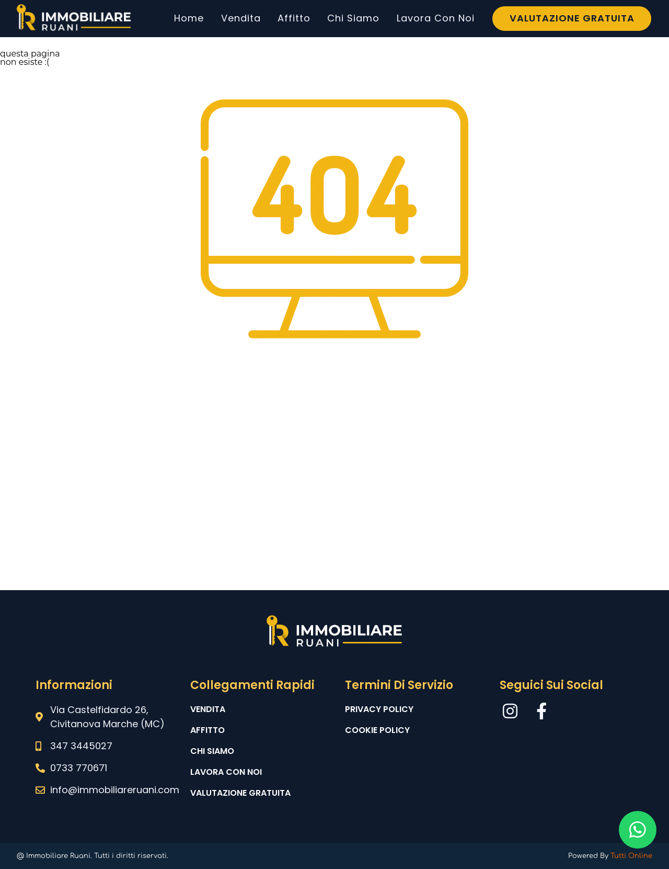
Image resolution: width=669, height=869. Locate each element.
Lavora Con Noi (436, 18)
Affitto (294, 18)
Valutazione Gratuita (572, 18)
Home (189, 18)
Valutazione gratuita (240, 793)
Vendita (241, 18)
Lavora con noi (226, 772)
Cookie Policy (377, 730)
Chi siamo (212, 751)
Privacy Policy (379, 709)
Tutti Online (631, 856)
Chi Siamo (353, 18)
